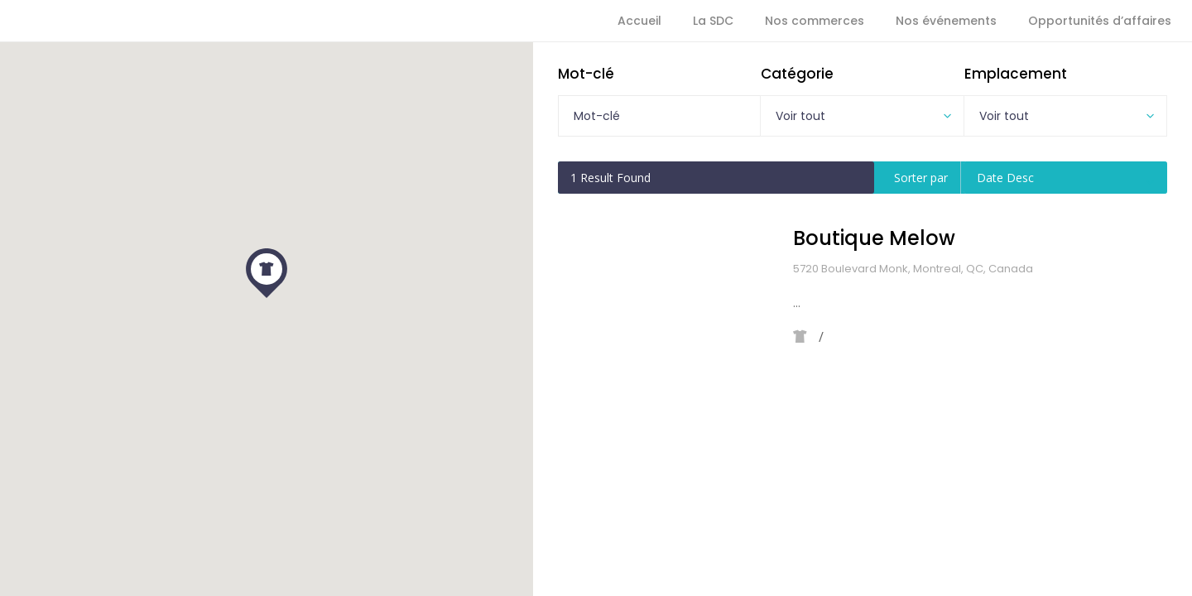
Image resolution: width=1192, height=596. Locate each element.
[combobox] (862, 116)
